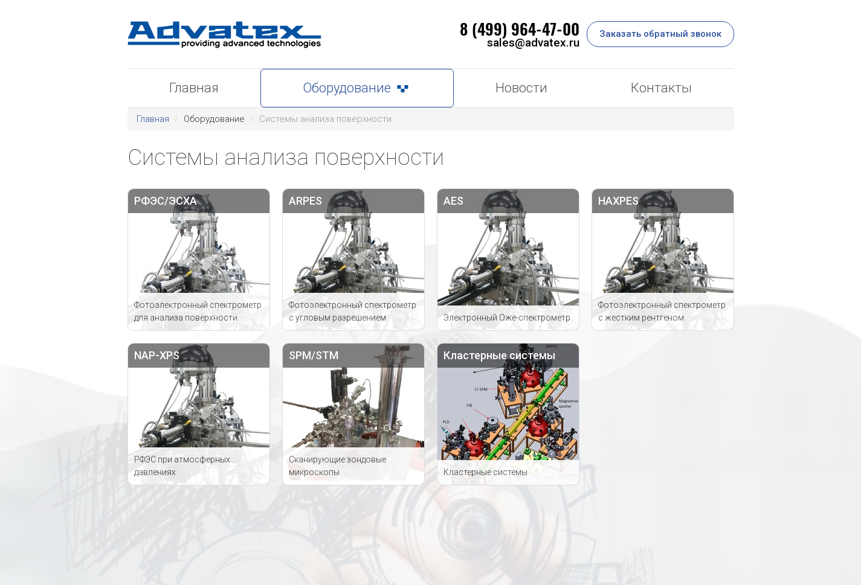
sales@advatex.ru (533, 43)
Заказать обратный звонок (660, 33)
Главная (153, 118)
